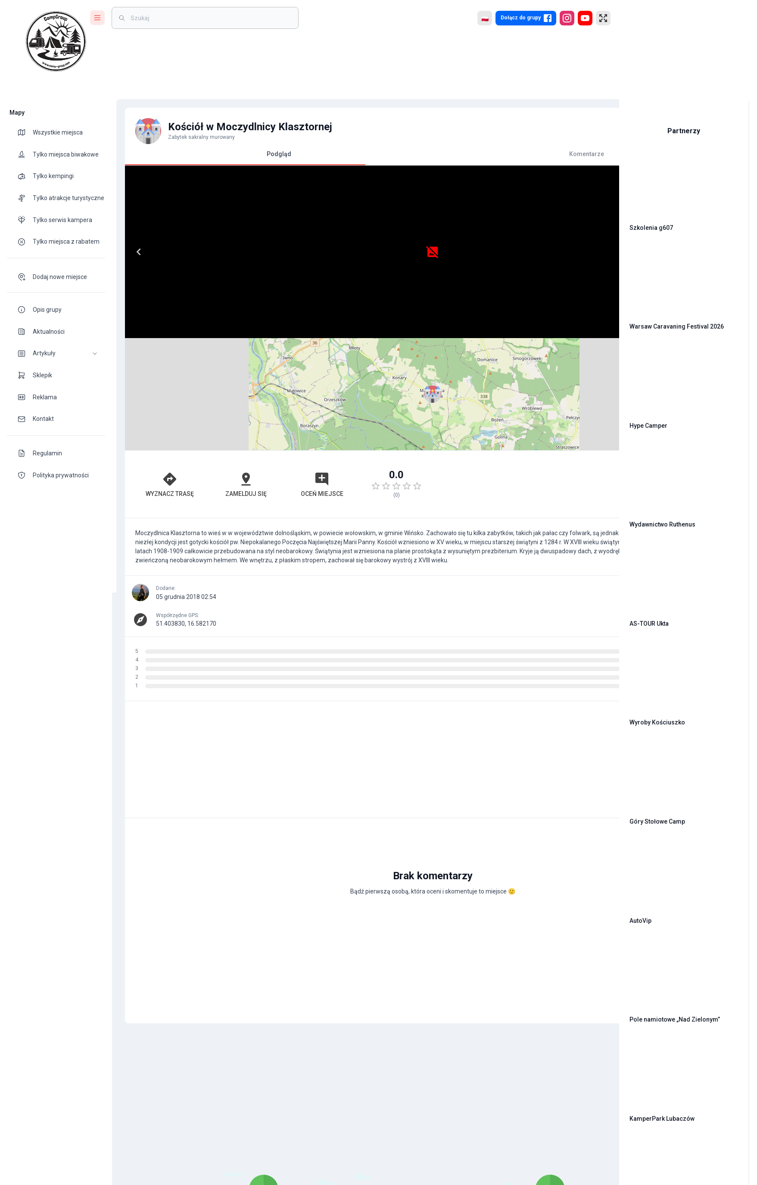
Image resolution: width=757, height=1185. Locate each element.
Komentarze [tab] (481, 153)
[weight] (210, 18)
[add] (583, 838)
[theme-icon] (25, 132)
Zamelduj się (211, 372)
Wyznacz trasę (155, 372)
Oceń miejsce (267, 372)
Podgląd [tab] (241, 157)
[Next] (347, 252)
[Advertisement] (481, 372)
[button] (56, 353)
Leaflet (514, 334)
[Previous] (134, 252)
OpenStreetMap (553, 334)
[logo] (56, 41)
